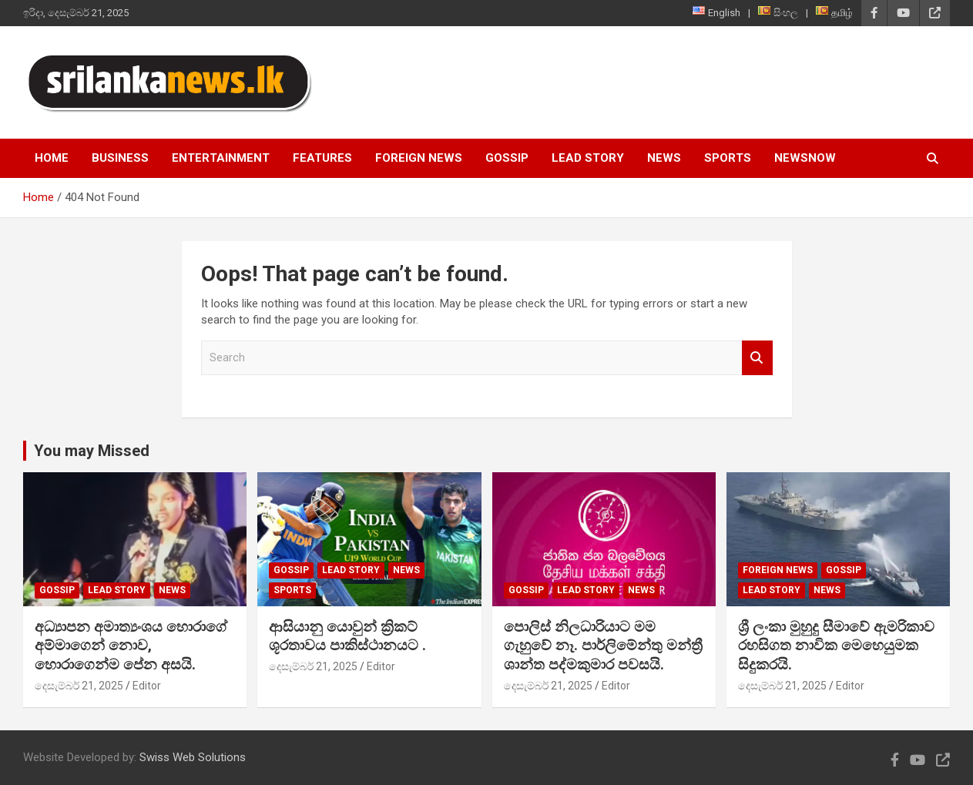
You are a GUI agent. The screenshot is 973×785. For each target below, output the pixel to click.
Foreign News (418, 158)
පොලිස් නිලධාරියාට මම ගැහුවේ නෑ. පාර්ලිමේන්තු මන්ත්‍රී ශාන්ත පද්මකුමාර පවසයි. (603, 645)
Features (322, 158)
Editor (147, 685)
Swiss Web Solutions (192, 757)
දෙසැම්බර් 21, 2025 (79, 685)
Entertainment (221, 158)
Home (52, 158)
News (664, 158)
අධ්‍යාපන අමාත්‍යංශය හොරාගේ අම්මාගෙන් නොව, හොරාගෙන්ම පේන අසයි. (131, 645)
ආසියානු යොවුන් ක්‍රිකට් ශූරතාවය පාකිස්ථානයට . (347, 636)
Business (120, 158)
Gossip (506, 158)
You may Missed (91, 450)
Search (757, 358)
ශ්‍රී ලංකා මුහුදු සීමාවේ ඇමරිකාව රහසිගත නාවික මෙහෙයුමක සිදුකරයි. (836, 645)
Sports (727, 158)
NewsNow (805, 158)
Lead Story (588, 158)
